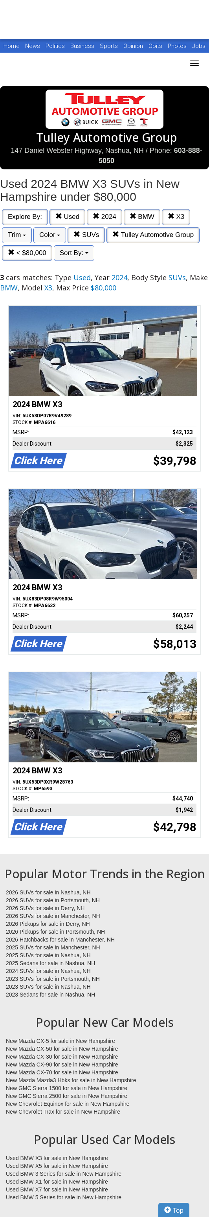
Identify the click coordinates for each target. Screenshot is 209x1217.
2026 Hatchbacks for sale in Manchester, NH (60, 939)
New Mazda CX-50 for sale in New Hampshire (62, 1049)
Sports (109, 46)
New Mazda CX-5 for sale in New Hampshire (60, 1041)
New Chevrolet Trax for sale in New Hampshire (63, 1112)
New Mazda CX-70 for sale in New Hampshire (62, 1072)
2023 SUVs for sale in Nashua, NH (48, 987)
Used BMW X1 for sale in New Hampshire (57, 1181)
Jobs (198, 46)
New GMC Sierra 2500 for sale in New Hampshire (66, 1096)
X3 (176, 216)
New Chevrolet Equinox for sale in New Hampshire (67, 1104)
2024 (104, 216)
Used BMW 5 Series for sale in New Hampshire (63, 1197)
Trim (17, 235)
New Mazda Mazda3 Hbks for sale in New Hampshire (71, 1080)
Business (83, 46)
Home (12, 46)
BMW (142, 216)
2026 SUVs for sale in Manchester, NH (53, 916)
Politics (55, 46)
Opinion (134, 46)
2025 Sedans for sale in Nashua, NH (50, 963)
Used (67, 216)
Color (49, 235)
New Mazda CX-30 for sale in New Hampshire (62, 1057)
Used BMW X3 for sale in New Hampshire (57, 1158)
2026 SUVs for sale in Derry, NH (45, 908)
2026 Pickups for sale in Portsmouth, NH (55, 932)
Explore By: (25, 216)
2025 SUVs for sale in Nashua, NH (48, 955)
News (32, 46)
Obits (156, 46)
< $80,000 (27, 253)
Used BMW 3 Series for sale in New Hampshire (63, 1174)
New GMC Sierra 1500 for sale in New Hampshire (66, 1088)
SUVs (86, 235)
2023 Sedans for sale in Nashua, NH (50, 994)
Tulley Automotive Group (153, 235)
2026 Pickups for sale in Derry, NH (48, 924)
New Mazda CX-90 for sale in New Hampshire (62, 1064)
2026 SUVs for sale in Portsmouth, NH (53, 900)
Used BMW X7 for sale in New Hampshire (57, 1189)
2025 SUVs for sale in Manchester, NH (53, 947)
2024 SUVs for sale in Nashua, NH (48, 971)
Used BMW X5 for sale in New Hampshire (57, 1166)
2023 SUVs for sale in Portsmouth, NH (53, 979)
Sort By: (74, 253)
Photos (178, 46)
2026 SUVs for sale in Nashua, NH (48, 892)
